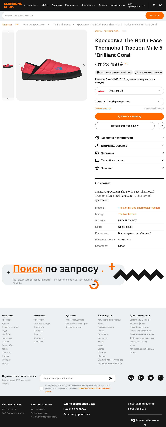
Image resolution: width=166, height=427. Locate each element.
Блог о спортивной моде (79, 403)
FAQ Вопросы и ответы (13, 413)
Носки (100, 342)
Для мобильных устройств (110, 360)
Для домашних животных (110, 363)
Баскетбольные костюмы (142, 334)
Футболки (6, 334)
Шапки (101, 331)
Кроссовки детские (75, 320)
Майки (5, 349)
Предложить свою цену (125, 126)
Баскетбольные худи (140, 327)
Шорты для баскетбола (141, 331)
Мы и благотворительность (44, 417)
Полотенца (103, 334)
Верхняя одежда (10, 327)
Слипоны (38, 342)
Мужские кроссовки (33, 24)
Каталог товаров (41, 404)
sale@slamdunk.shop (141, 403)
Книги (100, 323)
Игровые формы (138, 323)
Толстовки (7, 338)
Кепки (100, 345)
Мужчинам (70, 5)
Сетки (132, 352)
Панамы (102, 352)
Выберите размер (119, 101)
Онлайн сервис (12, 404)
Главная (7, 24)
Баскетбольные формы (77, 323)
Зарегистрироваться (76, 414)
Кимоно (5, 363)
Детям (102, 5)
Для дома (102, 338)
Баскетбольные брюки (140, 320)
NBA (44, 5)
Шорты (5, 342)
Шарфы (101, 356)
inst (141, 378)
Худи (4, 331)
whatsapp (161, 378)
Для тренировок (134, 5)
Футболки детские (74, 327)
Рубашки (6, 360)
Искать (154, 15)
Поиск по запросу (74, 409)
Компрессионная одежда (142, 349)
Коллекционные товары (109, 320)
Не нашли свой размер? (154, 108)
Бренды (56, 5)
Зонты (101, 349)
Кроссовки (7, 320)
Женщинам (87, 5)
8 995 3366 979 (137, 408)
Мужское (7, 315)
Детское (71, 315)
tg (151, 378)
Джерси (5, 323)
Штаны (5, 356)
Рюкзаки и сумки (106, 327)
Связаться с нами (39, 413)
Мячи (132, 345)
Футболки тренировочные (142, 338)
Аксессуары (116, 5)
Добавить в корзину (129, 116)
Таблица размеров (103, 108)
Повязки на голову (138, 342)
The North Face (61, 24)
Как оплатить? (9, 409)
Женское (39, 315)
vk (131, 378)
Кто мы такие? (38, 409)
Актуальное (30, 5)
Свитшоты (7, 352)
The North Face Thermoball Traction (139, 207)
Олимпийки (7, 345)
